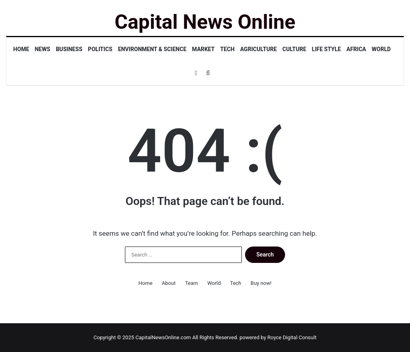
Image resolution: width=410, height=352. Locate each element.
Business (69, 49)
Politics (100, 49)
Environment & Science (152, 49)
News (42, 49)
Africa (356, 49)
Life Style (326, 49)
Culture (294, 49)
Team (191, 283)
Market (203, 49)
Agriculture (258, 49)
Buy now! (261, 283)
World (381, 49)
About (169, 283)
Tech (227, 49)
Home (21, 49)
